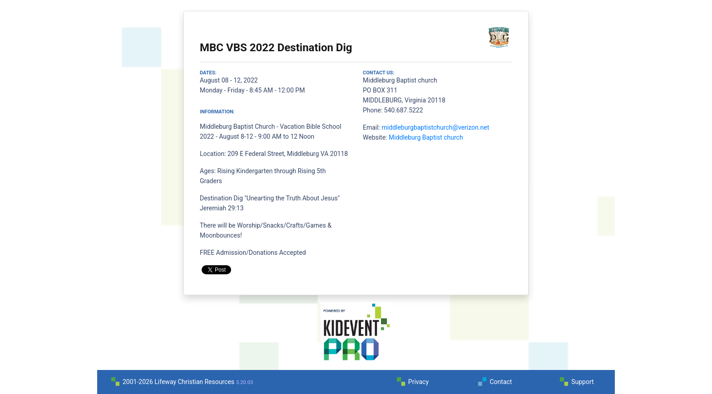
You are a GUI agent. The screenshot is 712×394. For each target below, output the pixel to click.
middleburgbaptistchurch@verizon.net (436, 127)
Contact (501, 381)
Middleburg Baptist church (426, 137)
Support (582, 381)
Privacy (418, 381)
